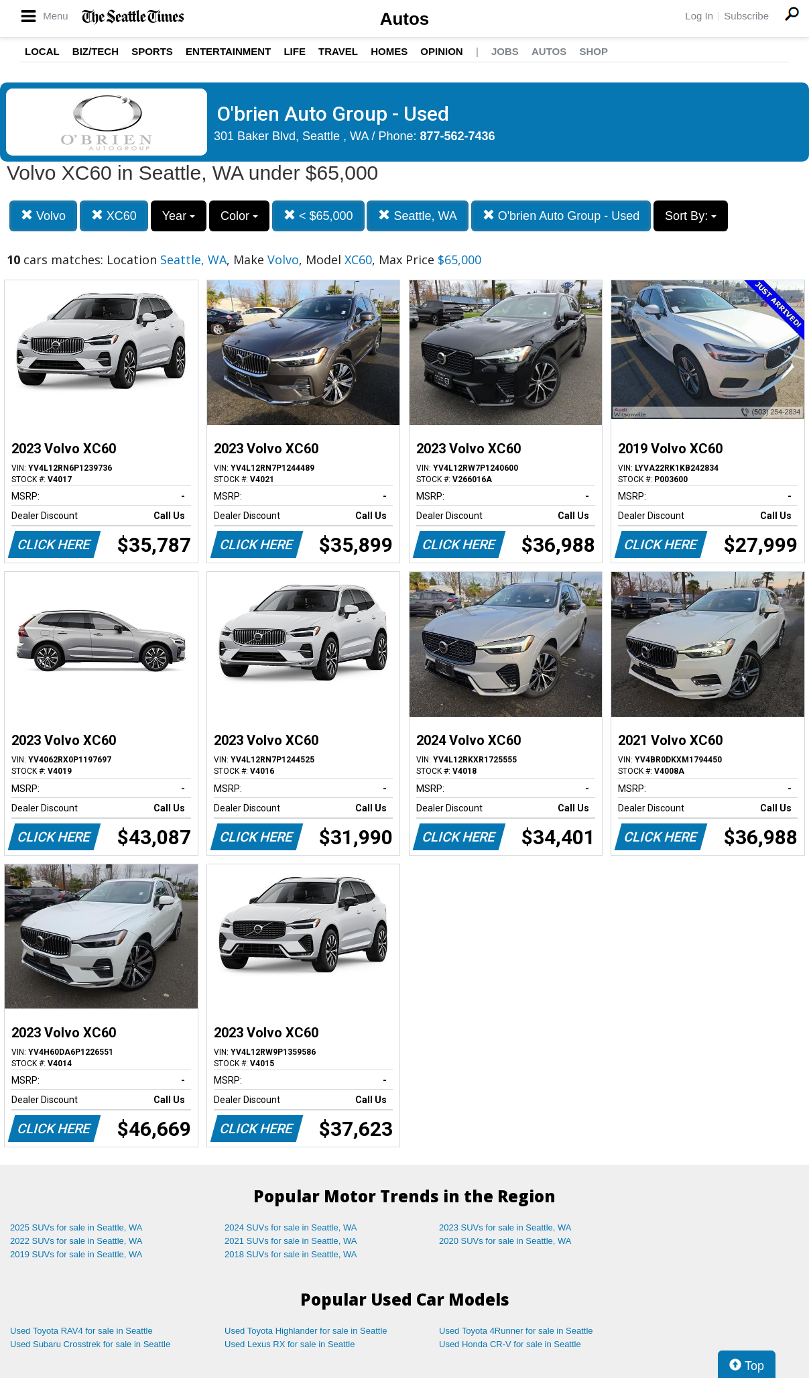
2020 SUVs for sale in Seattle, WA (505, 1241)
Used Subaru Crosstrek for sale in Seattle (90, 1344)
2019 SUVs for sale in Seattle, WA (76, 1254)
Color (239, 216)
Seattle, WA (417, 216)
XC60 (114, 216)
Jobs (505, 51)
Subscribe (746, 15)
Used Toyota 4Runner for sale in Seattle (516, 1331)
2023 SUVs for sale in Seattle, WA (505, 1227)
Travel (338, 51)
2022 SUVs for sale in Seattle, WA (76, 1241)
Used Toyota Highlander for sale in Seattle (306, 1331)
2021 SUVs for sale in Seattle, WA (291, 1241)
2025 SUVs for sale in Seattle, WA (76, 1227)
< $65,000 (318, 216)
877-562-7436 (457, 136)
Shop (593, 51)
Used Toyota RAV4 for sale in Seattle (81, 1331)
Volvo (43, 216)
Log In (699, 15)
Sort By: (691, 216)
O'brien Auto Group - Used (561, 216)
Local (42, 51)
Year (178, 216)
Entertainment (228, 51)
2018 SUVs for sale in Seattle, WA (291, 1254)
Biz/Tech (95, 51)
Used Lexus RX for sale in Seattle (290, 1344)
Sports (152, 51)
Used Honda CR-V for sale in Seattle (510, 1344)
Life (295, 51)
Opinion (441, 51)
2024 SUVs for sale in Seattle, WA (291, 1227)
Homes (389, 51)
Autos (405, 19)
